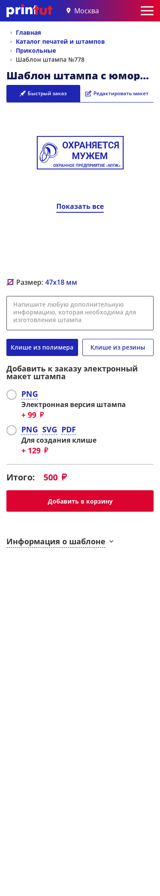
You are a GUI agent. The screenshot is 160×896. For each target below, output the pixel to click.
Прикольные (36, 50)
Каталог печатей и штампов (60, 41)
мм (61, 282)
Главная (28, 32)
